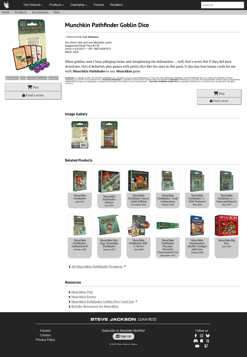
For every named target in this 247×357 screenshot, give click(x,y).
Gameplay (78, 4)
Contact (45, 335)
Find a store (33, 95)
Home (6, 12)
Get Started (32, 4)
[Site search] (222, 5)
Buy (33, 87)
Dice (56, 12)
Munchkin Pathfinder (36, 77)
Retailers (116, 4)
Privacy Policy (45, 339)
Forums (99, 4)
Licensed (53, 77)
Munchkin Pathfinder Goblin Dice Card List (102, 302)
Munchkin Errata (83, 297)
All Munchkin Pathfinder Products (97, 266)
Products (55, 4)
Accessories (40, 12)
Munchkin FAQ (82, 292)
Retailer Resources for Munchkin (94, 306)
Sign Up (123, 336)
